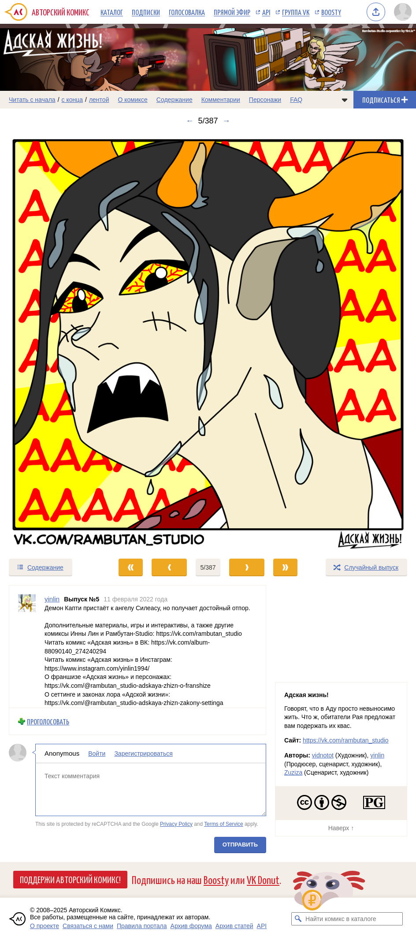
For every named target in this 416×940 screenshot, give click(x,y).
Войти (96, 753)
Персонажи (265, 99)
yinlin (377, 755)
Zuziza (293, 772)
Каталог (111, 12)
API (266, 12)
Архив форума (191, 925)
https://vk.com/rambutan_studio (346, 740)
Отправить (240, 844)
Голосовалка (187, 12)
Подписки (146, 12)
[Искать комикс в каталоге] (298, 919)
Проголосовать (48, 721)
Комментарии (220, 99)
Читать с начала (32, 99)
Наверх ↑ (341, 828)
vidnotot (323, 755)
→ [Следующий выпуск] (226, 120)
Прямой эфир (232, 12)
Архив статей (234, 925)
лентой (99, 99)
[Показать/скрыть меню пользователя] (403, 12)
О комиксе (132, 99)
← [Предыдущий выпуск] (189, 120)
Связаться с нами (88, 925)
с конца (72, 99)
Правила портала (142, 925)
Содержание (174, 99)
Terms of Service (223, 824)
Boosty (331, 12)
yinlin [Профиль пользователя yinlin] (52, 599)
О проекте (44, 925)
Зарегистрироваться (143, 753)
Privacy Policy (176, 824)
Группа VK (295, 12)
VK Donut (263, 879)
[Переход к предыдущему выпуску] (52, 342)
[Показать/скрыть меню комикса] (344, 99)
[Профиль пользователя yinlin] (27, 646)
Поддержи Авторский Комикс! (70, 879)
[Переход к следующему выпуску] (208, 342)
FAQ (296, 99)
